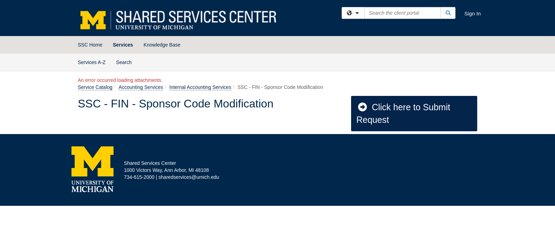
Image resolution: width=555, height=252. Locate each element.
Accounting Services (141, 87)
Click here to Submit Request (403, 113)
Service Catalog (95, 87)
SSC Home (90, 45)
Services (123, 45)
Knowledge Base (162, 45)
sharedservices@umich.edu (188, 177)
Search (126, 61)
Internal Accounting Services (200, 87)
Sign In (472, 13)
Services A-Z (91, 62)
